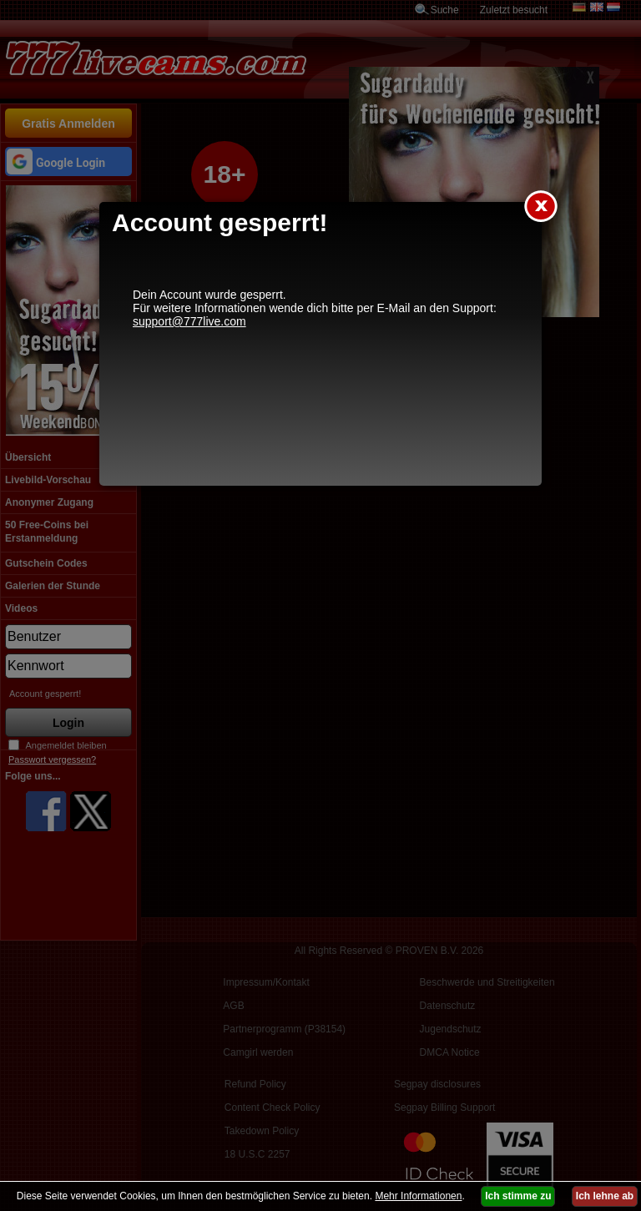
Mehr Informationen (418, 1196)
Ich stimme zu (518, 1196)
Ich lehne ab (604, 1196)
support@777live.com (189, 321)
